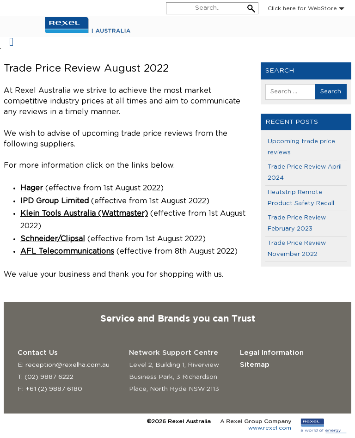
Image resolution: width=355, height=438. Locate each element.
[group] (125, 220)
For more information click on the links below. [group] (89, 165)
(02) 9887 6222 (48, 377)
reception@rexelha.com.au (67, 365)
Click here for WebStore (306, 8)
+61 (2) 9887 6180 (53, 389)
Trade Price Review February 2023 (297, 223)
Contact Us (38, 352)
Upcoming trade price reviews (301, 147)
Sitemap (254, 364)
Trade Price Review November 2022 (297, 248)
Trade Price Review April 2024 (305, 172)
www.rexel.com (269, 428)
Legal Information (272, 352)
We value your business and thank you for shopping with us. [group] (113, 274)
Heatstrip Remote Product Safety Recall (301, 198)
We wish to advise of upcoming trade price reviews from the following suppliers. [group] (115, 139)
